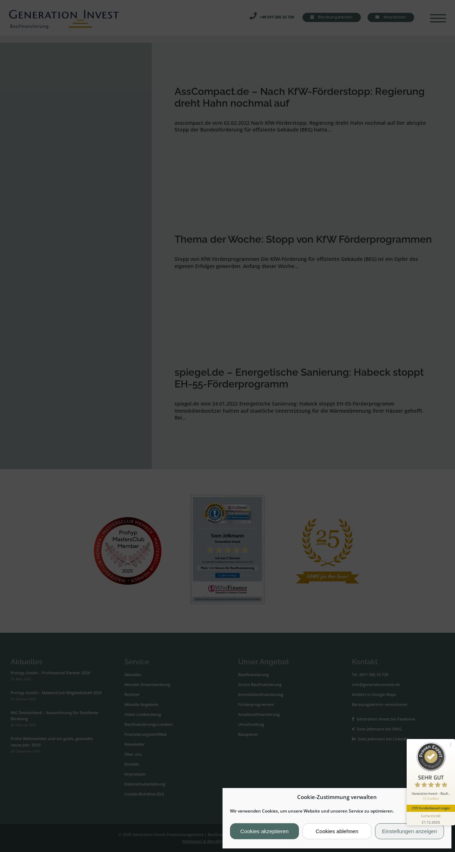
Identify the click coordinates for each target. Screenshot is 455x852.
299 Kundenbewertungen (431, 807)
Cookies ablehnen (337, 831)
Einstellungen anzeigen (409, 831)
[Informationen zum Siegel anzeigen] (431, 818)
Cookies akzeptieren (264, 831)
